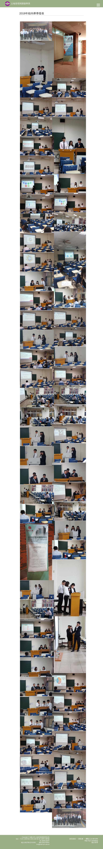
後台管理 (94, 842)
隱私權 (80, 839)
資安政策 (72, 839)
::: (21, 837)
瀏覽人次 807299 (92, 839)
